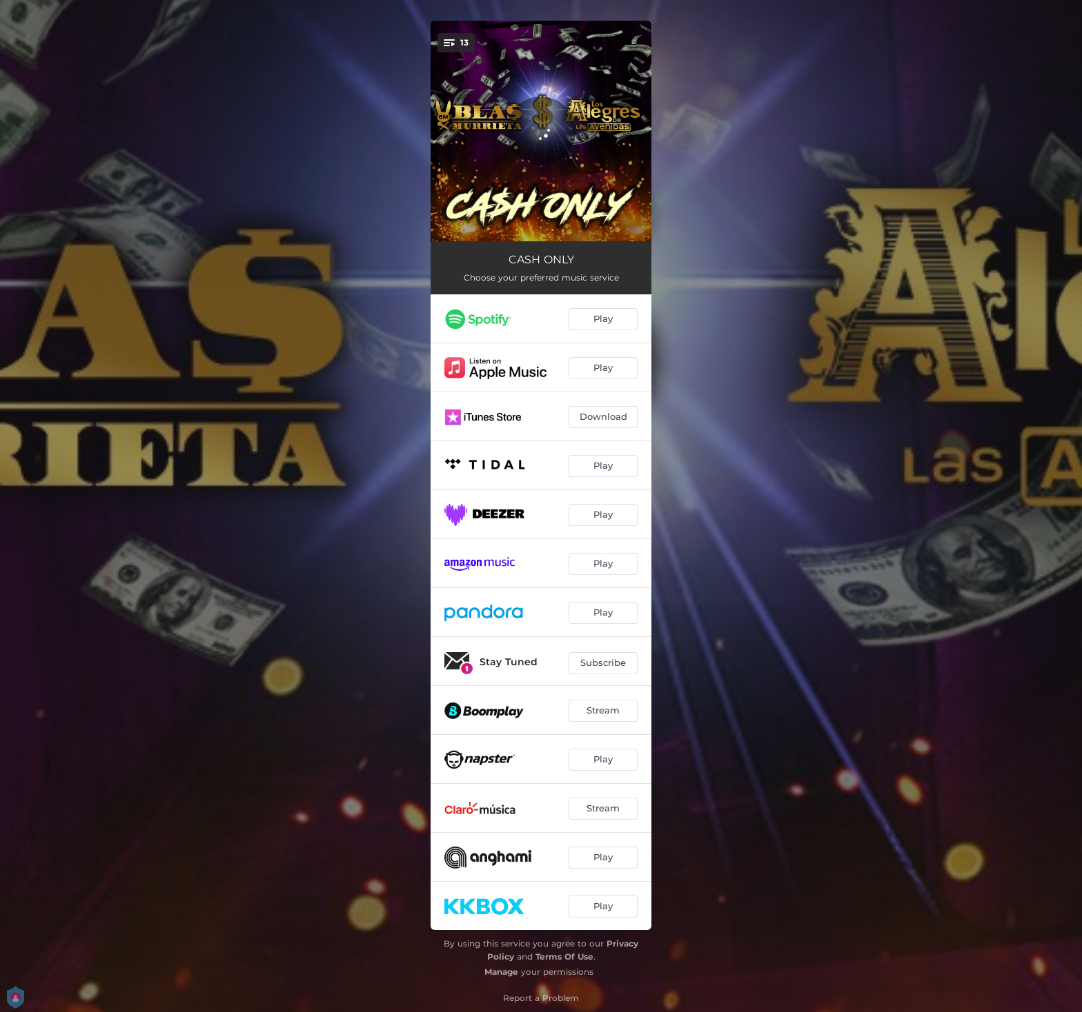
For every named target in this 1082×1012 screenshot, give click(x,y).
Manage (501, 972)
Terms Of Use (564, 956)
